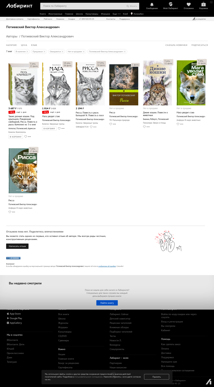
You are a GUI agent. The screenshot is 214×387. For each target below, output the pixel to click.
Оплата (165, 348)
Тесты (113, 336)
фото (34, 66)
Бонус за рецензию (68, 363)
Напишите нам (169, 361)
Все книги (63, 314)
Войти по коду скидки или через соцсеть (179, 316)
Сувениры (63, 340)
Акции (61, 354)
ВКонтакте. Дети (15, 344)
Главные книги (66, 358)
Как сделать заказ (170, 344)
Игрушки (105, 14)
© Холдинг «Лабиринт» (174, 380)
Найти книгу (107, 302)
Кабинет (165, 330)
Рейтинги (48, 19)
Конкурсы (115, 344)
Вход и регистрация (172, 321)
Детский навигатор (120, 318)
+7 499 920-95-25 (86, 19)
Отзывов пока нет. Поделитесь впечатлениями (34, 231)
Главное (69, 14)
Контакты (110, 19)
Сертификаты (33, 19)
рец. (33, 63)
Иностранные (55, 14)
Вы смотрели (168, 325)
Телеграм (12, 361)
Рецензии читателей (120, 322)
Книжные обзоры (119, 327)
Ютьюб (10, 348)
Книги (43, 14)
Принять (156, 376)
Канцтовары (92, 14)
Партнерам (116, 363)
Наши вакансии (118, 367)
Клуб (125, 14)
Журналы (63, 322)
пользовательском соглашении (88, 377)
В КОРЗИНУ (16, 137)
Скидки (71, 19)
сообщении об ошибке (107, 266)
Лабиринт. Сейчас (119, 314)
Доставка (166, 353)
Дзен (9, 357)
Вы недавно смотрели (25, 283)
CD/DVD (62, 336)
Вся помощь (167, 366)
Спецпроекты (117, 349)
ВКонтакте (12, 340)
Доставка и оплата (14, 19)
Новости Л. (115, 340)
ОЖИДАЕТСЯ (82, 127)
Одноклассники (15, 353)
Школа (79, 14)
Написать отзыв (17, 246)
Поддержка (124, 19)
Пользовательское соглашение (177, 370)
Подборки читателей (121, 331)
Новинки (60, 19)
